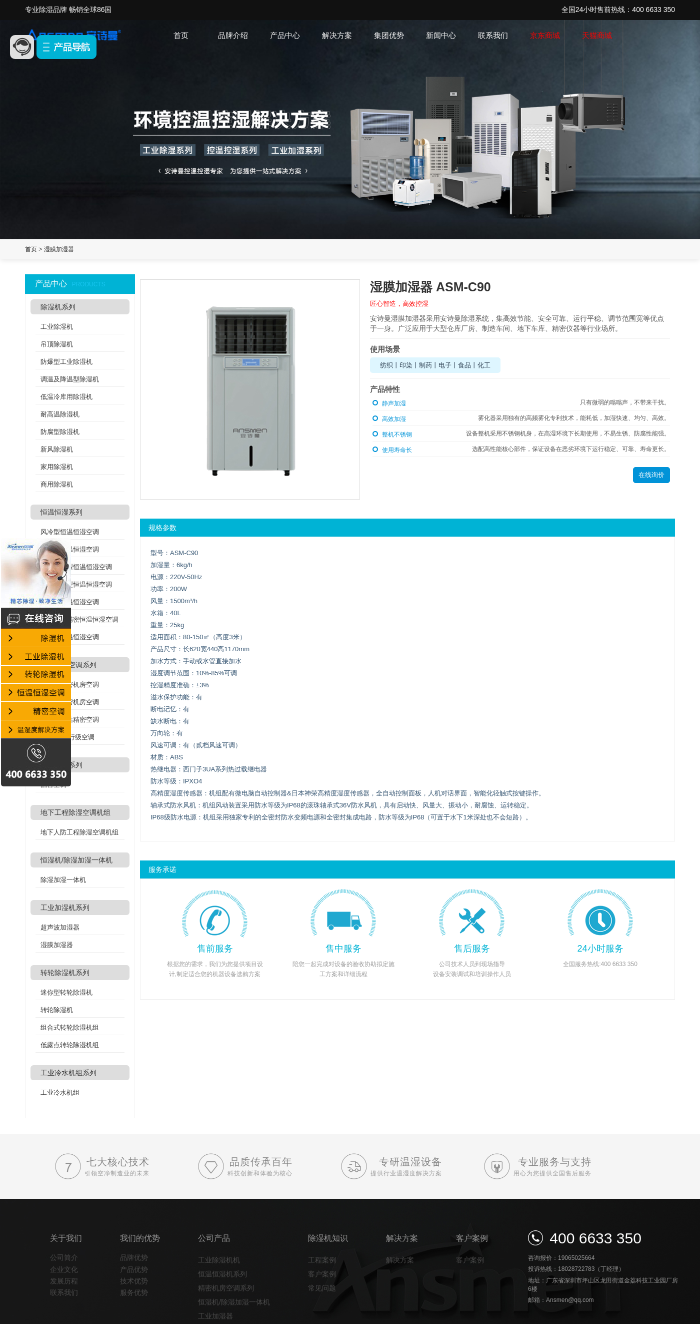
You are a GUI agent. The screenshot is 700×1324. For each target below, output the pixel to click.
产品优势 (134, 1269)
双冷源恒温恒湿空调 (69, 637)
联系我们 (493, 35)
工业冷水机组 (60, 1092)
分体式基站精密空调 (69, 719)
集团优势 (389, 35)
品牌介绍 (233, 35)
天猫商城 (597, 35)
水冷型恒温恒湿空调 (69, 549)
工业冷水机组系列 (68, 1073)
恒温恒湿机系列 (222, 1274)
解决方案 (337, 35)
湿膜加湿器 (59, 249)
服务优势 (134, 1292)
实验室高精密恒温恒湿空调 (79, 619)
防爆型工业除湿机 (66, 361)
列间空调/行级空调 (67, 737)
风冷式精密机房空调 (69, 684)
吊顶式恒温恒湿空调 (69, 602)
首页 (181, 35)
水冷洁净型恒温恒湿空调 (76, 584)
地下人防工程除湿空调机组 (79, 832)
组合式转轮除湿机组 (69, 1027)
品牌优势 (134, 1257)
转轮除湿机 (56, 1010)
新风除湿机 (56, 449)
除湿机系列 (58, 307)
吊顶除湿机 (56, 344)
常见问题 (322, 1288)
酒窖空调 (53, 784)
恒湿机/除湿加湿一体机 (76, 860)
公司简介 (64, 1257)
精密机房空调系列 (68, 665)
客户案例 (322, 1274)
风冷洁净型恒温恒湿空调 (76, 567)
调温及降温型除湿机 (69, 379)
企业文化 (64, 1269)
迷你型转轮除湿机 (66, 992)
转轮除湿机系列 (65, 973)
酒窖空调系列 (61, 765)
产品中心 (285, 35)
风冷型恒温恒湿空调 (69, 532)
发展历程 (64, 1281)
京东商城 (545, 35)
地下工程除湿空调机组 (75, 812)
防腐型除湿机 (60, 431)
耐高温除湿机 (60, 414)
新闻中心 (441, 35)
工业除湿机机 (219, 1260)
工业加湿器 (215, 1316)
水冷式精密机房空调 (69, 702)
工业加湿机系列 (65, 908)
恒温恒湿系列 (61, 512)
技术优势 (134, 1281)
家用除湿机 (56, 467)
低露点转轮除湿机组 (69, 1045)
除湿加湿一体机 (63, 880)
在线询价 (651, 475)
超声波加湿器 (60, 927)
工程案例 (322, 1260)
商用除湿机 (56, 484)
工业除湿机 (56, 326)
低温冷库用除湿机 (66, 396)
